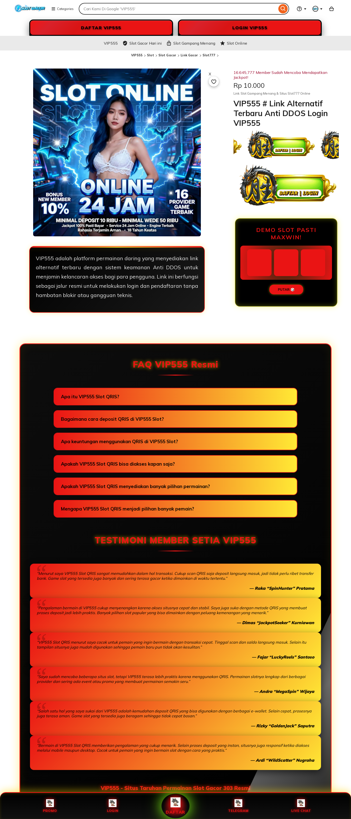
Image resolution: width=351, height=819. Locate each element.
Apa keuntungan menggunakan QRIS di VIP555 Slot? (119, 441)
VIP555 (137, 55)
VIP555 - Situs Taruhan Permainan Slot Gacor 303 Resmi (175, 788)
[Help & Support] (301, 9)
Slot (150, 55)
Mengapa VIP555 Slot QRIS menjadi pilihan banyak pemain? (127, 509)
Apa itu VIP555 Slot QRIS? (90, 397)
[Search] (283, 9)
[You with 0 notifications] (318, 9)
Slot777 (209, 55)
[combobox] (178, 9)
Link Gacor (189, 55)
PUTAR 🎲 (286, 289)
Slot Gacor (167, 55)
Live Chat (301, 806)
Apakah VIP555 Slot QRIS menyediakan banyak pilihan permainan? (135, 486)
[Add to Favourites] (214, 81)
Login (112, 806)
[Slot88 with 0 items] (331, 9)
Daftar (175, 805)
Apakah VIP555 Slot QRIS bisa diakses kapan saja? (118, 464)
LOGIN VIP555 (249, 27)
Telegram (238, 806)
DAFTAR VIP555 (101, 27)
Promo (50, 806)
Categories (62, 9)
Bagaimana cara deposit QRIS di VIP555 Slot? (112, 419)
